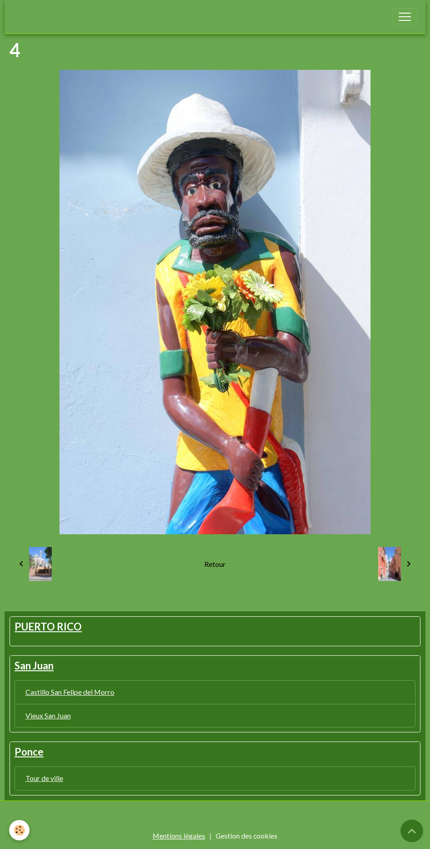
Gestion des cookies (246, 835)
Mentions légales (179, 835)
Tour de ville (44, 778)
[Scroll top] (411, 831)
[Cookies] (19, 830)
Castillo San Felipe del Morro (69, 692)
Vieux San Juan (48, 715)
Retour (215, 564)
